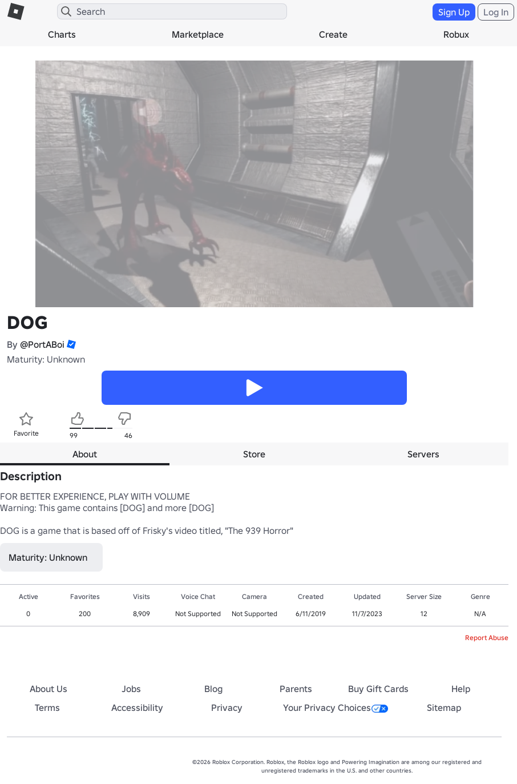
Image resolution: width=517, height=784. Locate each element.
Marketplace (198, 34)
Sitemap (444, 707)
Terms (47, 707)
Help (460, 688)
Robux (456, 34)
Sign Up (454, 12)
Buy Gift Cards (378, 688)
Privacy (227, 707)
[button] (70, 344)
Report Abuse (486, 637)
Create (333, 34)
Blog (213, 688)
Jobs (131, 688)
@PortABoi (42, 344)
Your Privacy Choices (335, 707)
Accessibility (137, 707)
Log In (495, 12)
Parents (296, 688)
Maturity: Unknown (46, 359)
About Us (48, 688)
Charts (62, 34)
